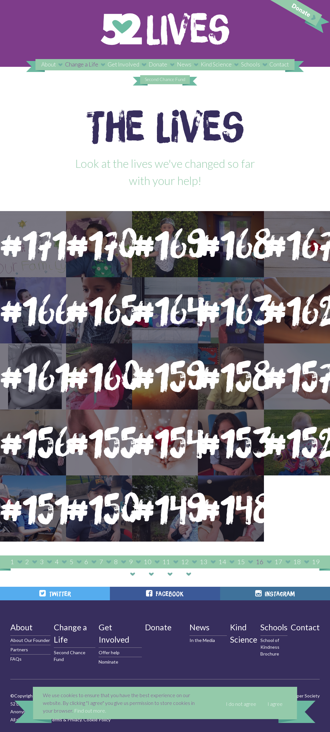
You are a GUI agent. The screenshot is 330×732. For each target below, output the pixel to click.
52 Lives (165, 29)
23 (198, 574)
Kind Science (216, 64)
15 (241, 561)
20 (142, 574)
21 (160, 574)
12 (185, 561)
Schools (250, 64)
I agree (275, 704)
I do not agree (241, 704)
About (48, 64)
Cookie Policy (97, 719)
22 (179, 574)
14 (222, 561)
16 (260, 561)
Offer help (109, 652)
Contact (279, 64)
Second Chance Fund (165, 79)
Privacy (74, 719)
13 (204, 561)
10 (147, 561)
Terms (55, 719)
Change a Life (81, 64)
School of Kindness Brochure (269, 646)
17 (278, 561)
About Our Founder (30, 640)
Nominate (108, 662)
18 (297, 561)
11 (166, 561)
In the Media (202, 640)
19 (316, 561)
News (184, 64)
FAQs (16, 659)
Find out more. (90, 710)
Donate (158, 64)
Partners (19, 649)
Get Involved (123, 64)
